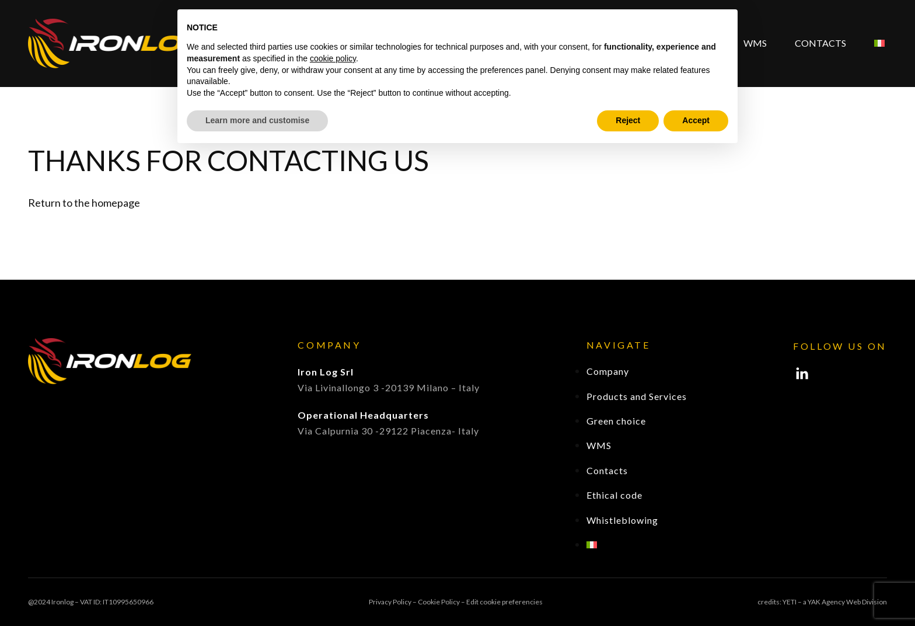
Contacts (820, 42)
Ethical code (614, 494)
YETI (790, 601)
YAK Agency (826, 601)
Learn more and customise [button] (257, 120)
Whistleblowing (622, 520)
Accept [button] (696, 120)
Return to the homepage (84, 202)
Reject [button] (628, 120)
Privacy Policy (390, 601)
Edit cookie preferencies (504, 601)
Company (607, 371)
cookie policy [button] (333, 58)
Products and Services (636, 396)
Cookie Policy (439, 601)
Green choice (616, 420)
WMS (755, 42)
